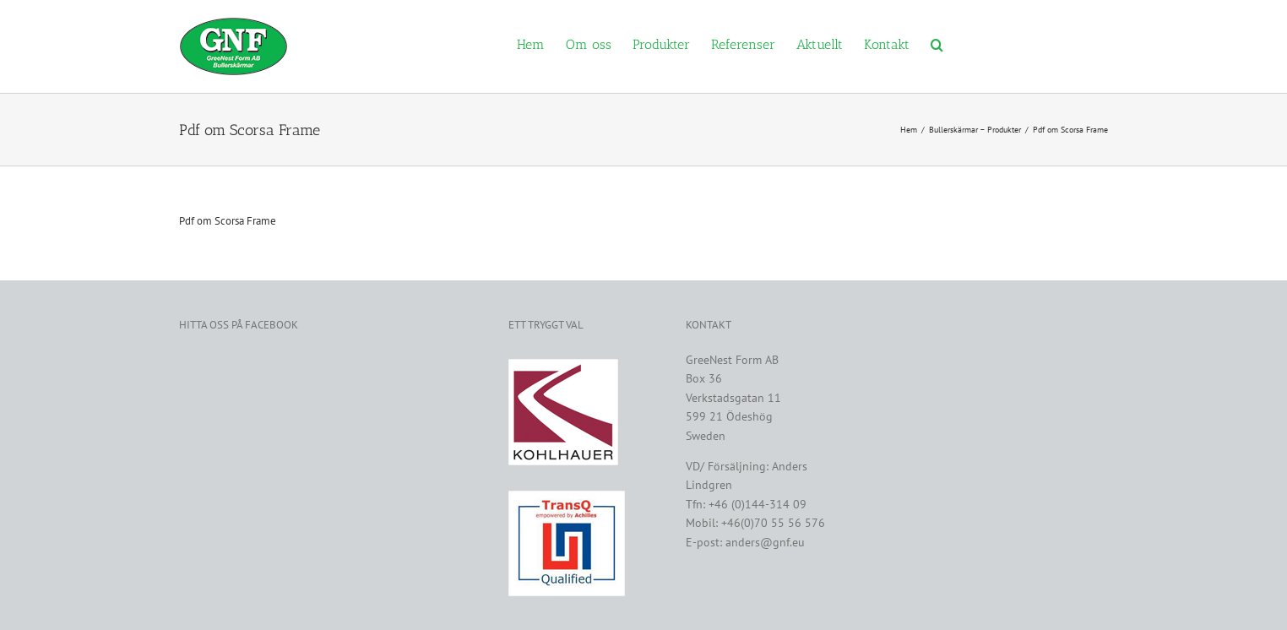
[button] (937, 43)
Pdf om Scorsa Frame (227, 221)
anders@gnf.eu (765, 542)
